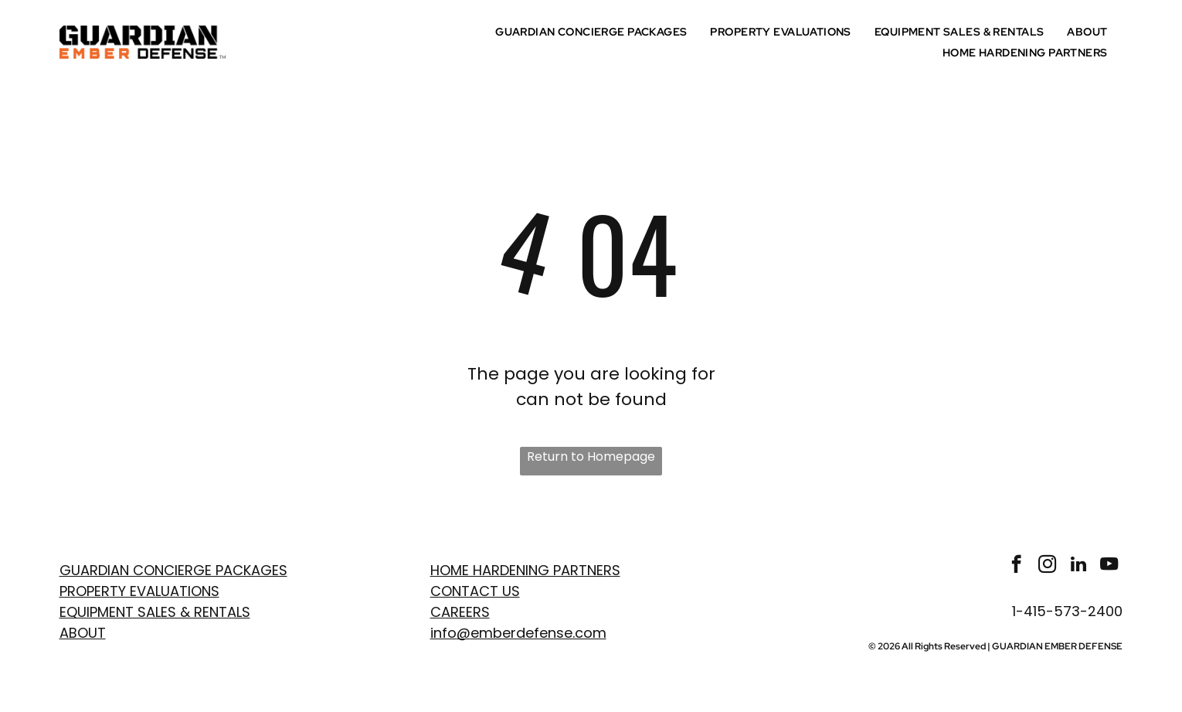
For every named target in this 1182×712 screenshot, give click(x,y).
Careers (460, 612)
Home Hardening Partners (525, 570)
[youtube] (1109, 565)
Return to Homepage (591, 456)
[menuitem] (594, 32)
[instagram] (1047, 565)
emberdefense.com (538, 632)
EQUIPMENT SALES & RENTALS (154, 612)
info (443, 632)
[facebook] (1016, 565)
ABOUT (82, 632)
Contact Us (475, 591)
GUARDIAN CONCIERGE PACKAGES (173, 570)
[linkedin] (1078, 565)
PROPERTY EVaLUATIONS (139, 591)
